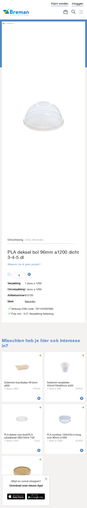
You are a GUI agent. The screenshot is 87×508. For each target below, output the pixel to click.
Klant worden (59, 3)
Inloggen (77, 3)
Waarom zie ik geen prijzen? (24, 264)
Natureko (30, 301)
